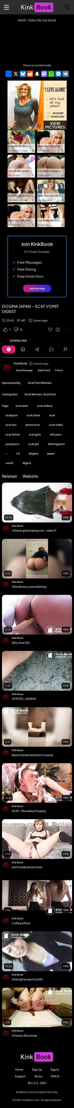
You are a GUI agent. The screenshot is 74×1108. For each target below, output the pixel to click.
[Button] (8, 349)
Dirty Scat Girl (20, 642)
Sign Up (37, 1069)
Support (20, 1076)
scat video (56, 424)
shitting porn (56, 444)
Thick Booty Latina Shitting (29, 586)
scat (52, 415)
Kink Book (20, 363)
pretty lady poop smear (27, 867)
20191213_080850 (24, 698)
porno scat (33, 424)
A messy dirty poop (24, 1035)
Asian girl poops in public (27, 979)
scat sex (11, 424)
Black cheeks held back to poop (32, 755)
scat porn (22, 405)
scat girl (33, 444)
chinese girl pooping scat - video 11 (34, 530)
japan (50, 453)
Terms (38, 1076)
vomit (9, 463)
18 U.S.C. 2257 (37, 1083)
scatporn (12, 415)
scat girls (35, 434)
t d (18, 453)
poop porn (12, 444)
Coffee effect (21, 923)
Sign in (55, 1069)
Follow (59, 370)
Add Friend (43, 370)
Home (19, 1069)
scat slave (33, 415)
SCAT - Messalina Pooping (29, 811)
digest (26, 463)
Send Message (24, 370)
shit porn (55, 434)
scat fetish (13, 434)
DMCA (55, 1076)
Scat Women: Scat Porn (40, 394)
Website (30, 476)
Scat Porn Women (40, 382)
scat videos (44, 405)
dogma (33, 453)
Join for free (37, 288)
